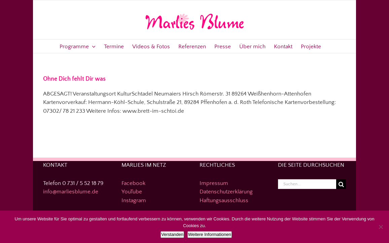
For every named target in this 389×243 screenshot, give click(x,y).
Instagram (133, 200)
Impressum (214, 183)
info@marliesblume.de (70, 192)
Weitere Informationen (209, 234)
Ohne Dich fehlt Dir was (74, 79)
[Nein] (380, 226)
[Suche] (341, 184)
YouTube (131, 192)
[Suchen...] (307, 184)
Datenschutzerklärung (226, 192)
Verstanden (172, 234)
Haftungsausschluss (224, 200)
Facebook (133, 183)
